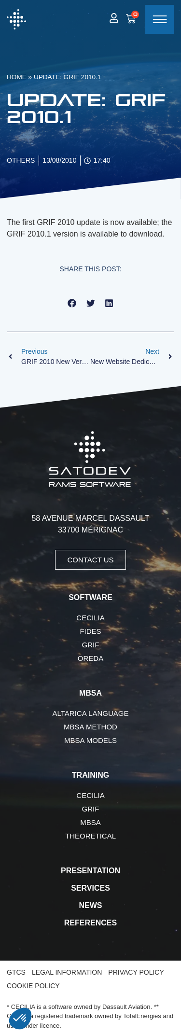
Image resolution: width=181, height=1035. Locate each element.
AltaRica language (91, 713)
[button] (72, 303)
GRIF (90, 645)
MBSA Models (90, 740)
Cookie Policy (33, 986)
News (90, 905)
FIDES (90, 631)
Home (17, 77)
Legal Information (67, 972)
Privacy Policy (136, 972)
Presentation (90, 871)
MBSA (90, 822)
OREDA (90, 658)
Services (90, 888)
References (90, 923)
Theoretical (90, 836)
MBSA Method (90, 727)
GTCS (16, 972)
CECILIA (90, 618)
